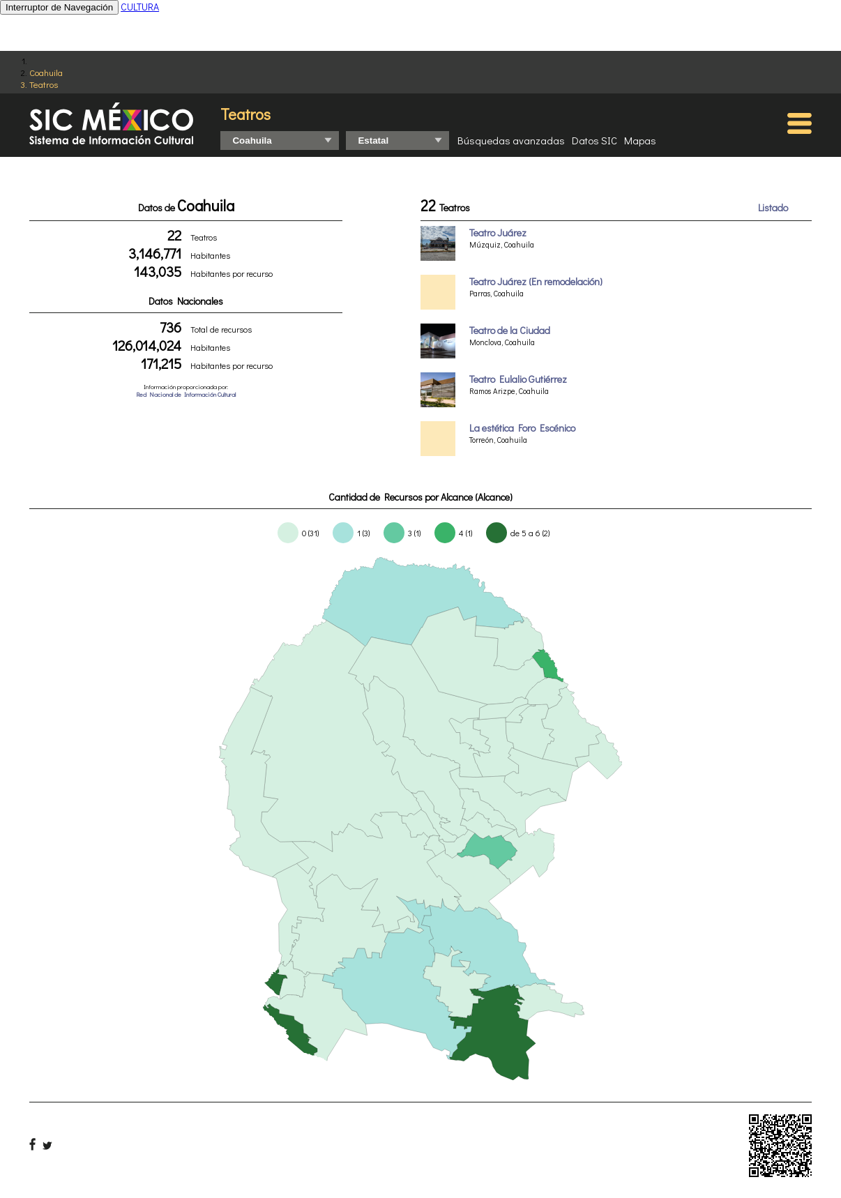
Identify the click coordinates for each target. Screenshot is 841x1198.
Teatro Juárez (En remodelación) (536, 281)
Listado (773, 207)
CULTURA (140, 6)
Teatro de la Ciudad (509, 330)
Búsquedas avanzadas (511, 140)
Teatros (43, 84)
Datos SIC (594, 140)
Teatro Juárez (497, 232)
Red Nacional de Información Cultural (186, 394)
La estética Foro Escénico (522, 427)
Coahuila (46, 72)
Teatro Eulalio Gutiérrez (518, 379)
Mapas (640, 140)
